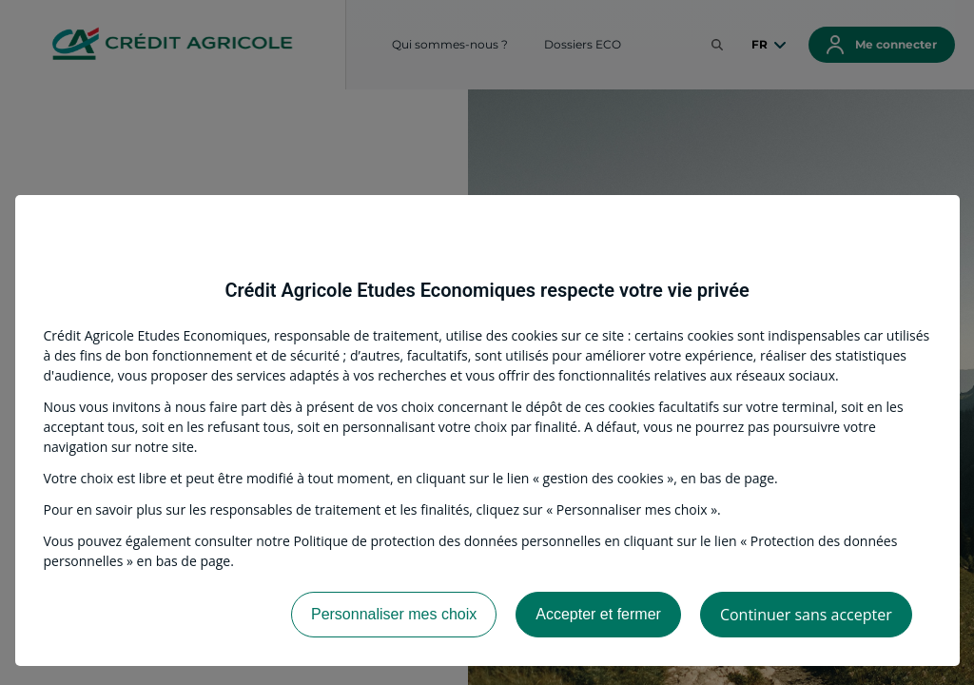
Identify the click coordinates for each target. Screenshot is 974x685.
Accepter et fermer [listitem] (598, 614)
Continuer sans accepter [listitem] (806, 614)
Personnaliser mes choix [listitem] (394, 614)
